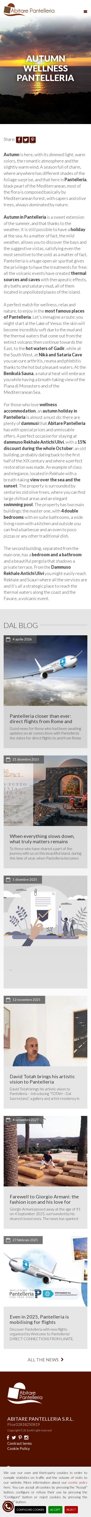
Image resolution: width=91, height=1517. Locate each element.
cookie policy (77, 1482)
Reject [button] (71, 1509)
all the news (46, 1359)
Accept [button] (55, 1509)
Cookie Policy (18, 1448)
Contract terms (19, 1443)
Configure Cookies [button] (30, 1509)
